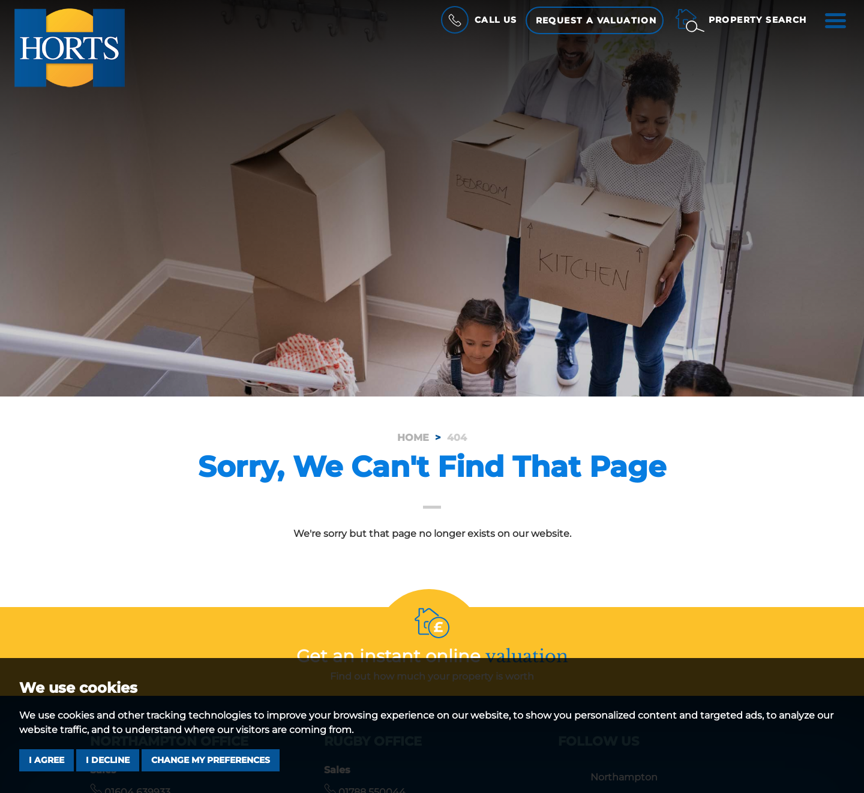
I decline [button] (108, 760)
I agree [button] (46, 760)
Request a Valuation (596, 20)
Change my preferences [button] (210, 760)
